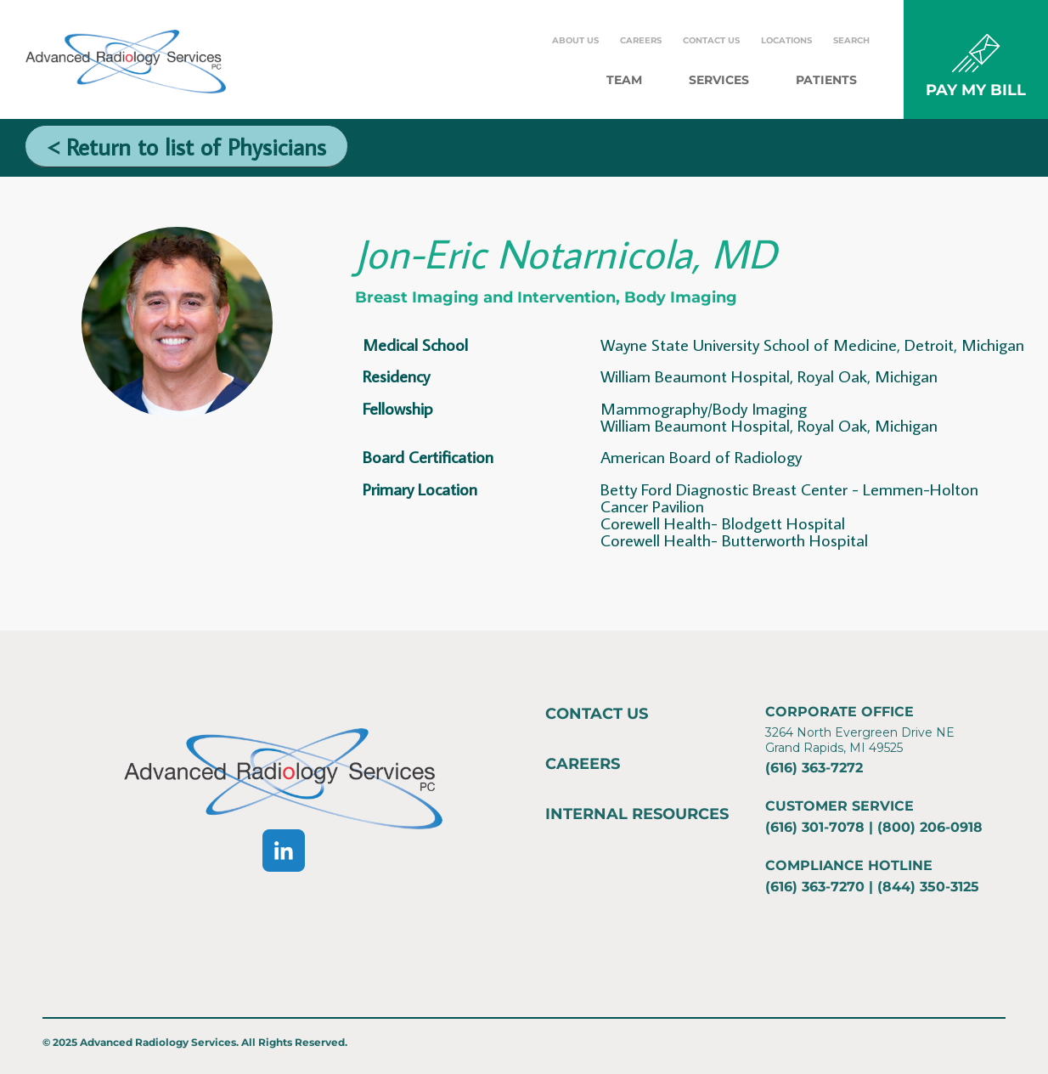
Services (719, 80)
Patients (826, 80)
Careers (641, 40)
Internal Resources (637, 814)
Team (624, 80)
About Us (575, 40)
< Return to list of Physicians (186, 146)
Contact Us (711, 40)
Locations (786, 40)
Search (851, 40)
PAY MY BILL (976, 90)
